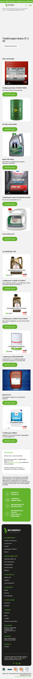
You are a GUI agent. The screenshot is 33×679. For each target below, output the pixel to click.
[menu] (3, 5)
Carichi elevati (8, 567)
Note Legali (13, 658)
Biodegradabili (8, 564)
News (6, 615)
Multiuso (6, 570)
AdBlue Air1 (7, 577)
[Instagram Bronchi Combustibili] (16, 663)
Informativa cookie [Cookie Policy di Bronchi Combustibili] (26, 676)
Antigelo (6, 580)
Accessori (7, 603)
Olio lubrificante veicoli (13, 8)
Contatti (6, 618)
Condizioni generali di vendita (13, 656)
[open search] (22, 5)
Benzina (6, 593)
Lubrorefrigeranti (9, 583)
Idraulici (6, 546)
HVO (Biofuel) (8, 596)
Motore (6, 552)
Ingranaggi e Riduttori (10, 549)
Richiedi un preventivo (10, 621)
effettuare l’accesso (13, 462)
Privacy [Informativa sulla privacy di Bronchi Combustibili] (17, 676)
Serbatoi (6, 605)
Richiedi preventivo (11, 46)
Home (4, 8)
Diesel (6, 590)
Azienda (6, 613)
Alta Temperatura (9, 562)
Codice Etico (21, 658)
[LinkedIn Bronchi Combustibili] (19, 663)
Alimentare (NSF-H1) (10, 559)
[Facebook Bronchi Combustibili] (13, 663)
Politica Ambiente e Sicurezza (13, 659)
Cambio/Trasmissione (10, 540)
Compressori (8, 543)
